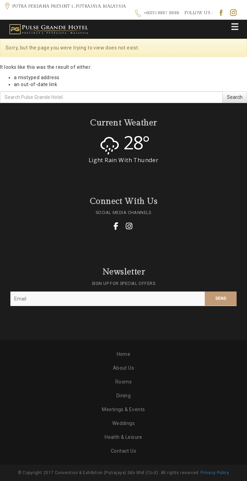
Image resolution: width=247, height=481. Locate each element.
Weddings (123, 423)
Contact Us (123, 451)
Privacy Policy (215, 472)
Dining (123, 395)
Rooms (123, 382)
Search (234, 97)
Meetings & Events (123, 409)
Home (124, 354)
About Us (123, 368)
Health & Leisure (123, 437)
